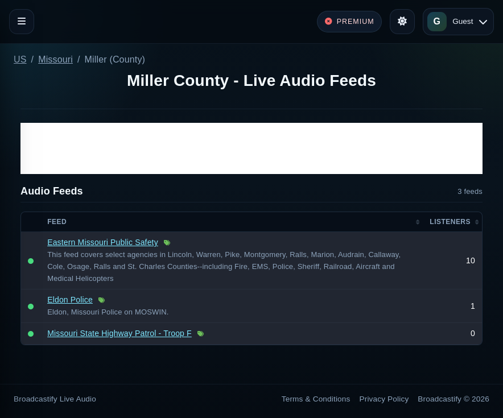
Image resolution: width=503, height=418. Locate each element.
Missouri (55, 59)
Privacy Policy (384, 399)
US (20, 59)
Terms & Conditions (316, 399)
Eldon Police (70, 299)
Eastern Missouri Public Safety (102, 242)
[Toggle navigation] (21, 21)
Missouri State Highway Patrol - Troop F (119, 333)
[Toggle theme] (402, 21)
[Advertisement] (251, 148)
